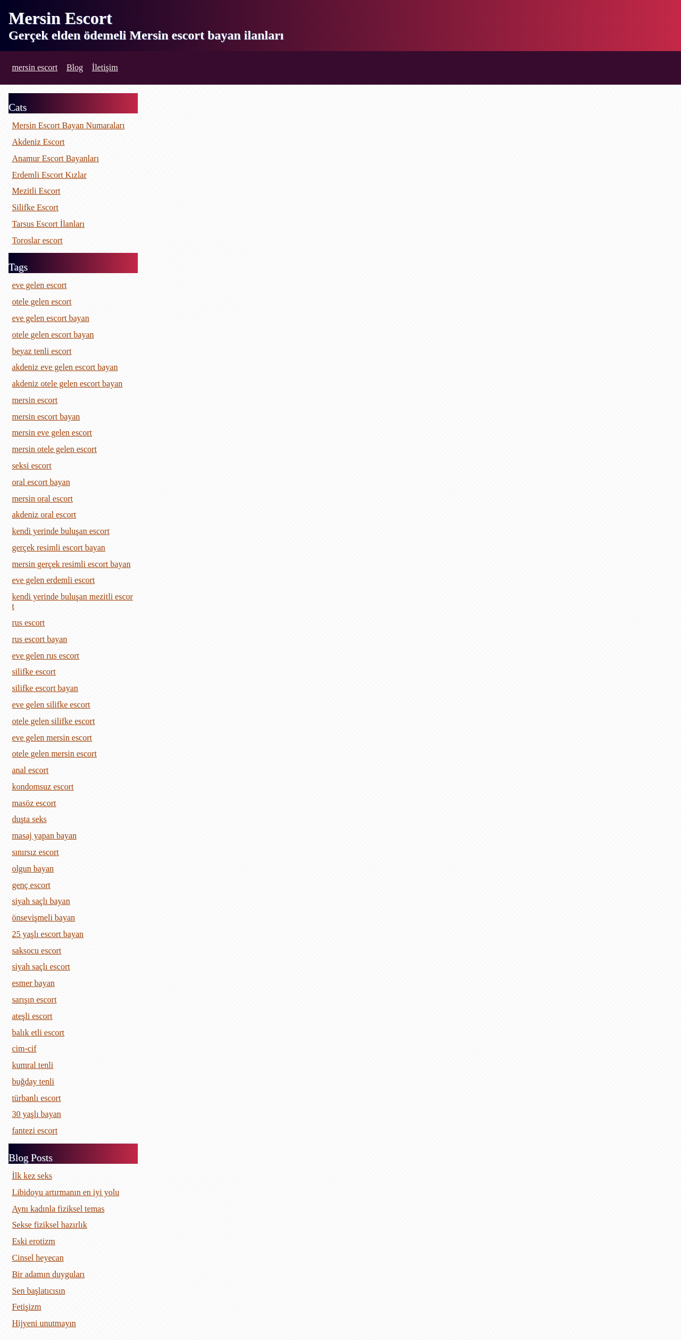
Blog (75, 67)
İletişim (105, 67)
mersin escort (34, 67)
